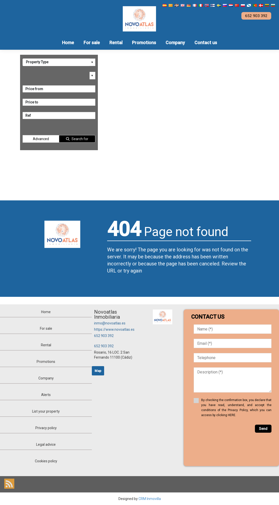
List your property (46, 411)
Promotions (144, 42)
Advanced (41, 139)
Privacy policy (46, 428)
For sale (92, 42)
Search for (80, 139)
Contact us (205, 42)
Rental (115, 42)
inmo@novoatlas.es (109, 323)
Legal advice (46, 444)
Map (98, 371)
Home (68, 42)
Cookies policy (46, 461)
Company (175, 42)
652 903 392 (104, 336)
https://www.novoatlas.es (114, 329)
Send (263, 429)
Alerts (46, 395)
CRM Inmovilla (149, 499)
